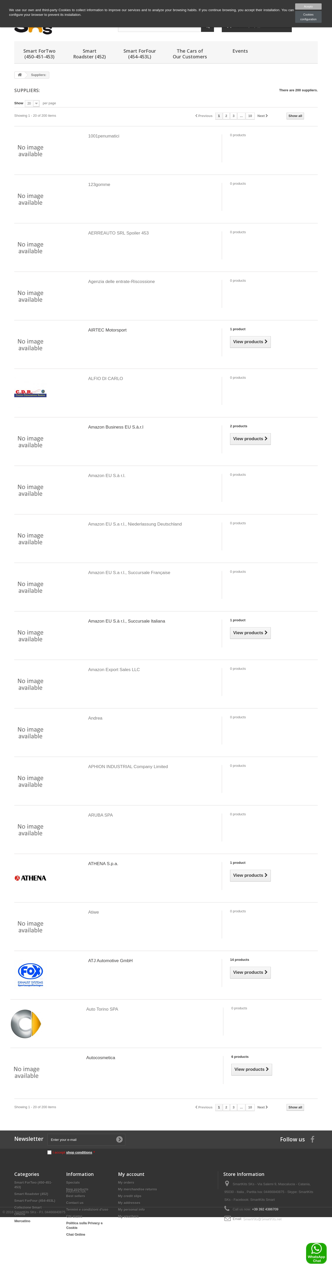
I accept (74, 1152)
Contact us (75, 1203)
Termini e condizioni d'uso (87, 1209)
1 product (237, 329)
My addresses (129, 1203)
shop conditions (79, 1152)
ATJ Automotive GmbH (110, 960)
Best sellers (75, 1196)
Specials (73, 1182)
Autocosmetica (100, 1057)
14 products (239, 960)
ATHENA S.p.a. (103, 863)
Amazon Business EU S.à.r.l (115, 427)
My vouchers (128, 1216)
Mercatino (22, 1221)
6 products (239, 1057)
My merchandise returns (137, 1189)
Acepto (308, 6)
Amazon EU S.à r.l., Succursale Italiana (126, 621)
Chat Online (75, 1234)
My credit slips (129, 1196)
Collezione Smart (28, 1207)
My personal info (131, 1209)
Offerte (19, 1214)
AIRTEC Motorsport (107, 330)
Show (18, 103)
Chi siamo (74, 1216)
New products (77, 1189)
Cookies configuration (308, 17)
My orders (126, 1182)
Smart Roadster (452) (89, 54)
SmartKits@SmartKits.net (262, 1219)
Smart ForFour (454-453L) (139, 54)
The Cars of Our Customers (190, 54)
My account (131, 1174)
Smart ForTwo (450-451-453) (39, 54)
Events (240, 51)
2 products (238, 426)
